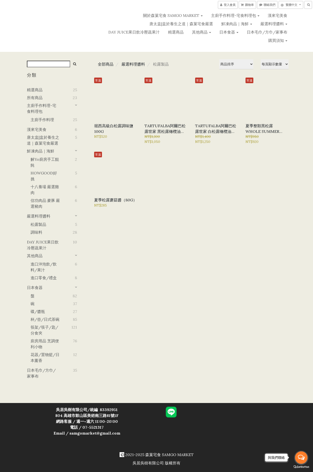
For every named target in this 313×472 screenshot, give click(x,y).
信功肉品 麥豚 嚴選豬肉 (45, 203)
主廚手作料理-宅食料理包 (235, 15)
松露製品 (38, 224)
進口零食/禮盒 (44, 277)
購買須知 (277, 40)
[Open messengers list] (301, 457)
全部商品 (105, 64)
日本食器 (228, 32)
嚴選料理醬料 (273, 23)
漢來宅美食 (277, 15)
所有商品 (35, 97)
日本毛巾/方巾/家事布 (267, 32)
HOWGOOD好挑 (44, 176)
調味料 (36, 232)
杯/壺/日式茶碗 (45, 319)
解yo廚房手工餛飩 (45, 162)
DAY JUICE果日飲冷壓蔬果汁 (134, 32)
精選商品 (176, 32)
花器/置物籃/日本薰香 (45, 357)
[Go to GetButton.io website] (301, 467)
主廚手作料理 (42, 119)
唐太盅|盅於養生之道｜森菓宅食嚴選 (181, 23)
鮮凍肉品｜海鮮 (236, 23)
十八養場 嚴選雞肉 (45, 189)
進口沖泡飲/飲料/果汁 (44, 267)
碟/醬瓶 (38, 311)
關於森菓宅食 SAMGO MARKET (173, 15)
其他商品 (201, 32)
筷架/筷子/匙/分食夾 (44, 330)
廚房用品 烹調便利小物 (45, 343)
